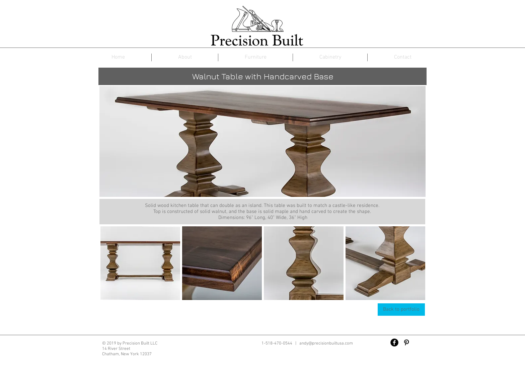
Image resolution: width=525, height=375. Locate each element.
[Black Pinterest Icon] (406, 343)
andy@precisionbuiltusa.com (326, 343)
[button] (140, 263)
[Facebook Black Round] (394, 343)
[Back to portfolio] (401, 309)
